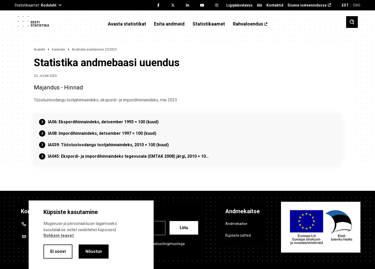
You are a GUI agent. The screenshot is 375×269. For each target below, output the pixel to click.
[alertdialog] (91, 234)
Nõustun (93, 251)
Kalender (58, 49)
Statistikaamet (208, 24)
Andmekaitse (236, 224)
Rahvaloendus (248, 24)
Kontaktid (274, 5)
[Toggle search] (351, 22)
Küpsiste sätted (238, 235)
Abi (259, 5)
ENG (356, 5)
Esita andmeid (169, 24)
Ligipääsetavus (239, 5)
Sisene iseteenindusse (307, 5)
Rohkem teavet (58, 235)
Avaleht (39, 49)
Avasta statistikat (127, 24)
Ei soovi (58, 251)
